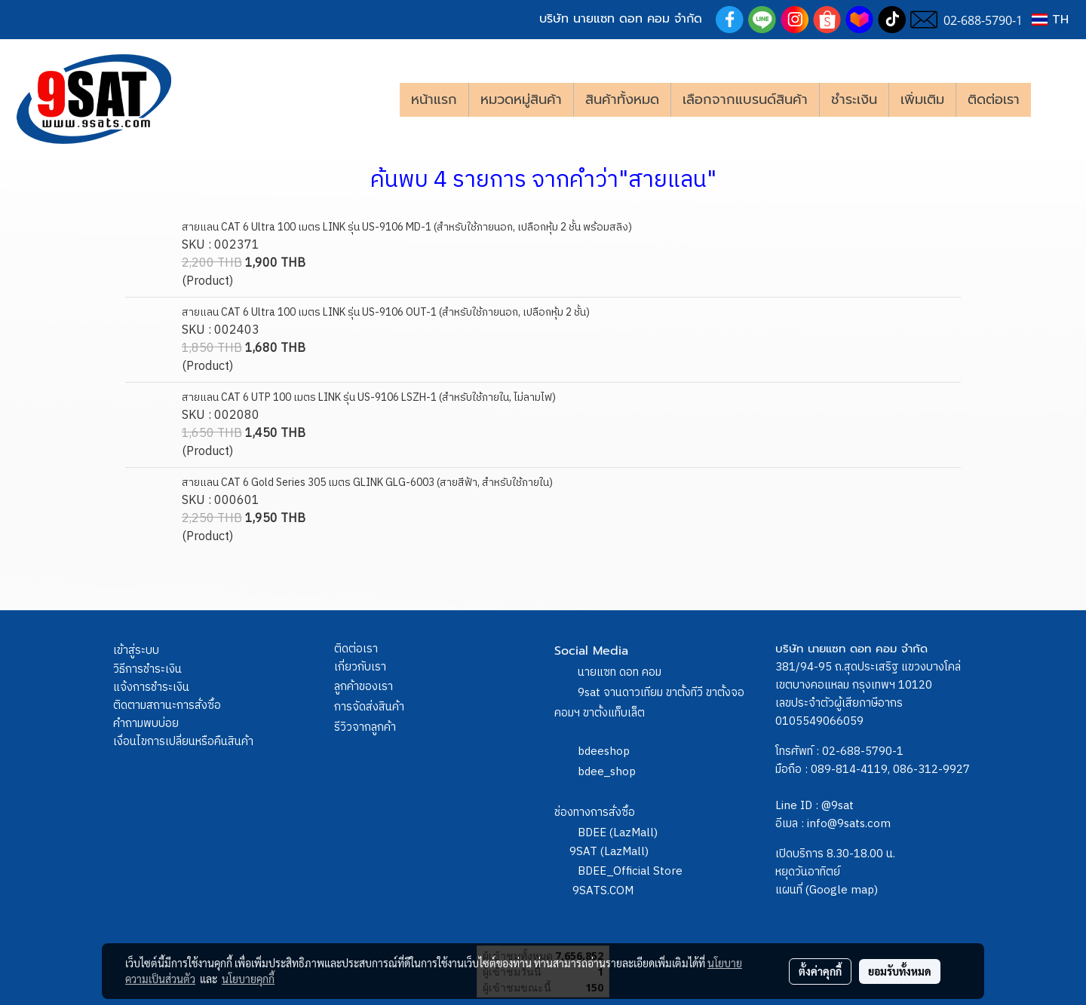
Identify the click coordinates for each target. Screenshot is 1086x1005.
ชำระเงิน (854, 99)
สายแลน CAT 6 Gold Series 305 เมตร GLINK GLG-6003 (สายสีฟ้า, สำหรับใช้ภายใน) (367, 482)
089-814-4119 (849, 769)
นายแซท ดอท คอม (619, 672)
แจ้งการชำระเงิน (151, 687)
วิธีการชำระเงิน (147, 669)
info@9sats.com (849, 823)
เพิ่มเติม (922, 99)
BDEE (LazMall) (618, 832)
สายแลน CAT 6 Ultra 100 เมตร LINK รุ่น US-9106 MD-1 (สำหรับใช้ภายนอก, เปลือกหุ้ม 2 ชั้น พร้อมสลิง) (407, 227)
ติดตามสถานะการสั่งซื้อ (167, 705)
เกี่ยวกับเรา (360, 667)
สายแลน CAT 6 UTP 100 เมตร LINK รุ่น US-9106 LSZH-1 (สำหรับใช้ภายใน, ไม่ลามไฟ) (369, 397)
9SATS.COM (603, 890)
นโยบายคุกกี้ (248, 978)
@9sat (837, 805)
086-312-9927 (931, 769)
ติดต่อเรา (994, 99)
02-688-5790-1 (862, 751)
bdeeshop (604, 751)
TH (1050, 20)
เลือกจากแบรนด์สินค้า (745, 99)
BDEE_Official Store (630, 871)
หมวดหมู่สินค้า (521, 99)
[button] (1053, 99)
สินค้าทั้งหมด (622, 99)
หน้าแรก (434, 99)
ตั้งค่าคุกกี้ (820, 971)
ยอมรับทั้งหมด (899, 971)
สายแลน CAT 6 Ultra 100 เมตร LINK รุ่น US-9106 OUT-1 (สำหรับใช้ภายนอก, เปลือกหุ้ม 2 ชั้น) (386, 312)
